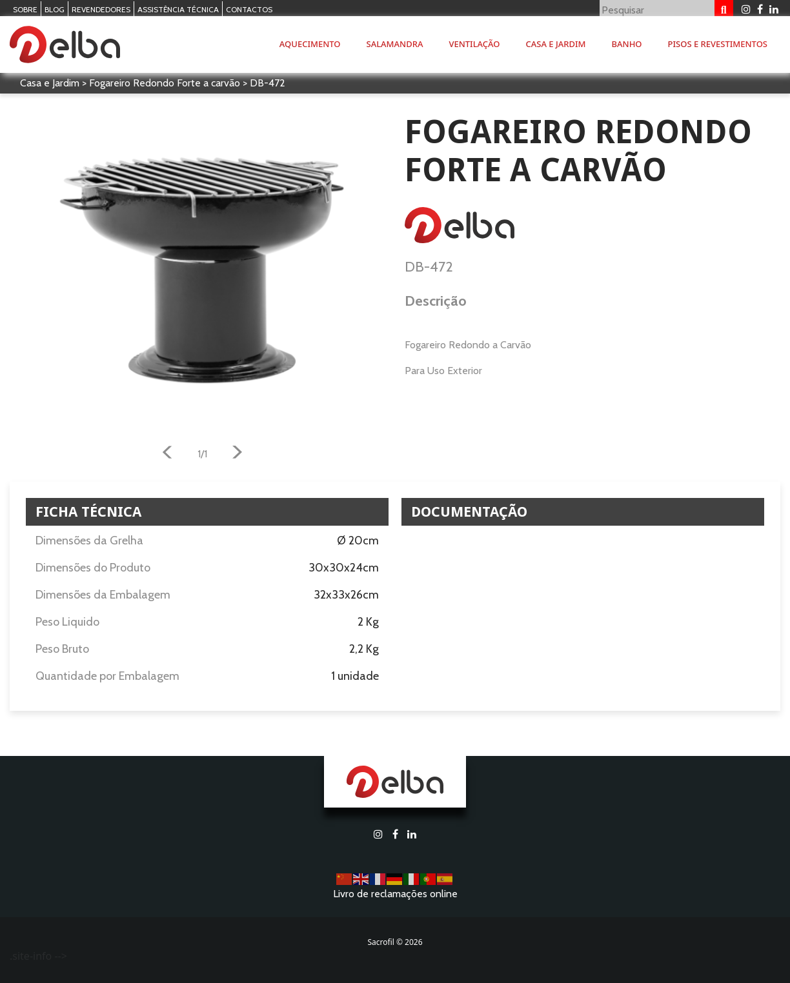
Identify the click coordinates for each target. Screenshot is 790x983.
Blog (55, 9)
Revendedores (101, 9)
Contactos (249, 9)
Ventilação (474, 44)
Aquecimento (310, 44)
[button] (167, 454)
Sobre (25, 9)
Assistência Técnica (178, 9)
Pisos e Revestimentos (717, 44)
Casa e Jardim (556, 44)
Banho (627, 44)
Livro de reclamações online (395, 894)
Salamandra (395, 44)
